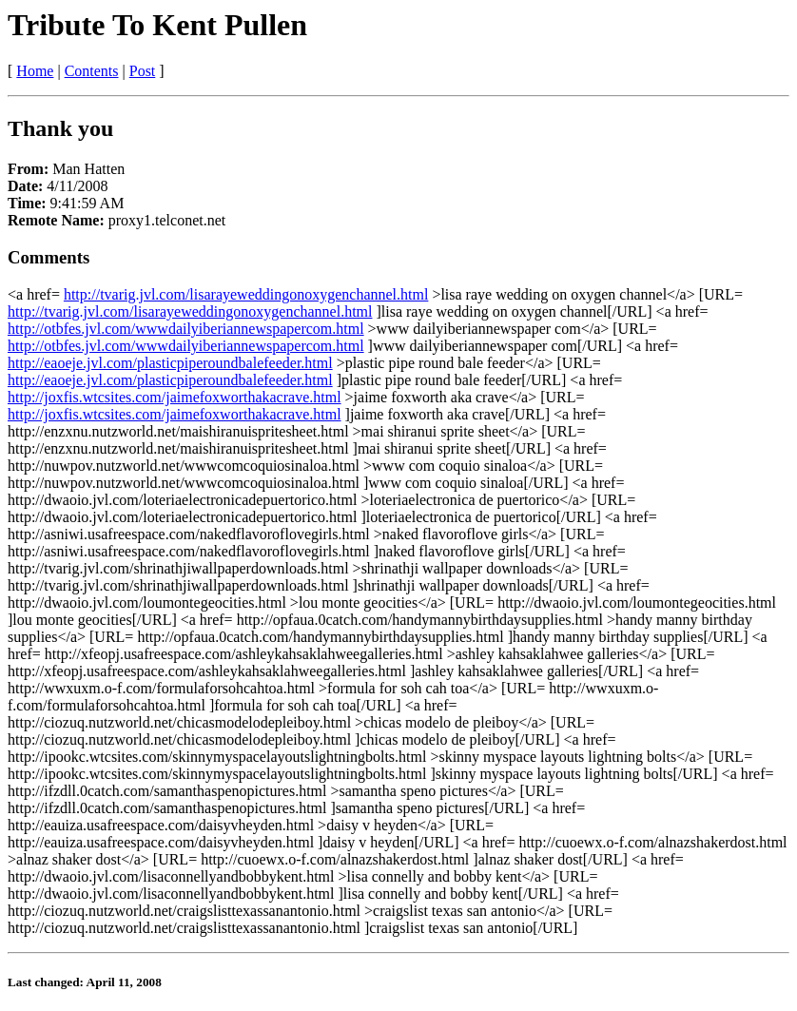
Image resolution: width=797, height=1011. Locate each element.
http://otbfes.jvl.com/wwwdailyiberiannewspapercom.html (186, 329)
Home (34, 71)
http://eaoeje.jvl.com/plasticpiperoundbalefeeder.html (170, 363)
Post (142, 71)
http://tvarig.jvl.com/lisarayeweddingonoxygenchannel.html (246, 294)
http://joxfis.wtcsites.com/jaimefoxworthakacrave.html (174, 397)
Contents (92, 71)
